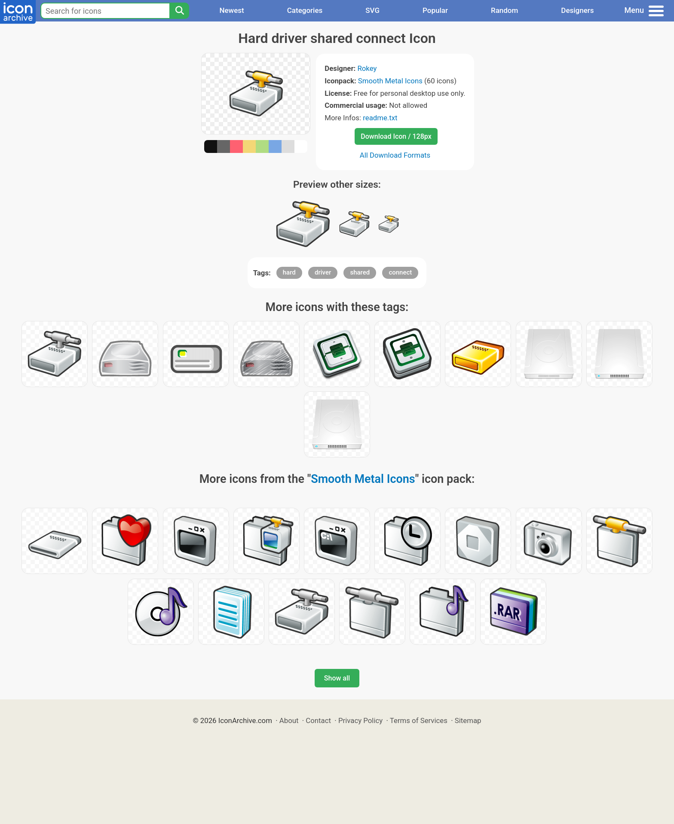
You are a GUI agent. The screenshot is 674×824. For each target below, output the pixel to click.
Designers (577, 10)
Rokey (367, 68)
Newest (231, 10)
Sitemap (468, 720)
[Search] (179, 11)
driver (323, 272)
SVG (372, 10)
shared (360, 272)
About (289, 720)
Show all (337, 678)
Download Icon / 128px (396, 136)
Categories (305, 10)
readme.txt (380, 117)
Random (504, 10)
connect (400, 272)
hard (289, 272)
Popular (435, 10)
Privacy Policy (360, 720)
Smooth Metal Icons (390, 80)
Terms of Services (418, 720)
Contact (318, 720)
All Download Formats (395, 155)
